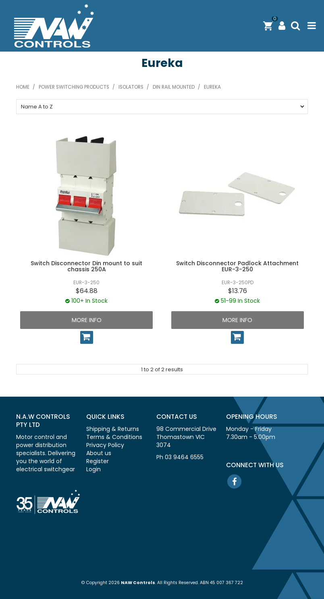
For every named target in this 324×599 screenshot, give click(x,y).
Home (22, 87)
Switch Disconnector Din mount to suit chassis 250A (86, 266)
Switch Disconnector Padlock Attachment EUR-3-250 (237, 266)
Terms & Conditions (114, 437)
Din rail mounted (174, 87)
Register (97, 461)
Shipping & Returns (112, 429)
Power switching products (74, 87)
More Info (87, 320)
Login (93, 469)
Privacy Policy (105, 445)
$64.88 (87, 290)
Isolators (130, 87)
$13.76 (237, 290)
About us (98, 453)
